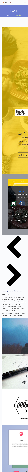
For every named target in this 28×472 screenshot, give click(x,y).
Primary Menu (25, 2)
